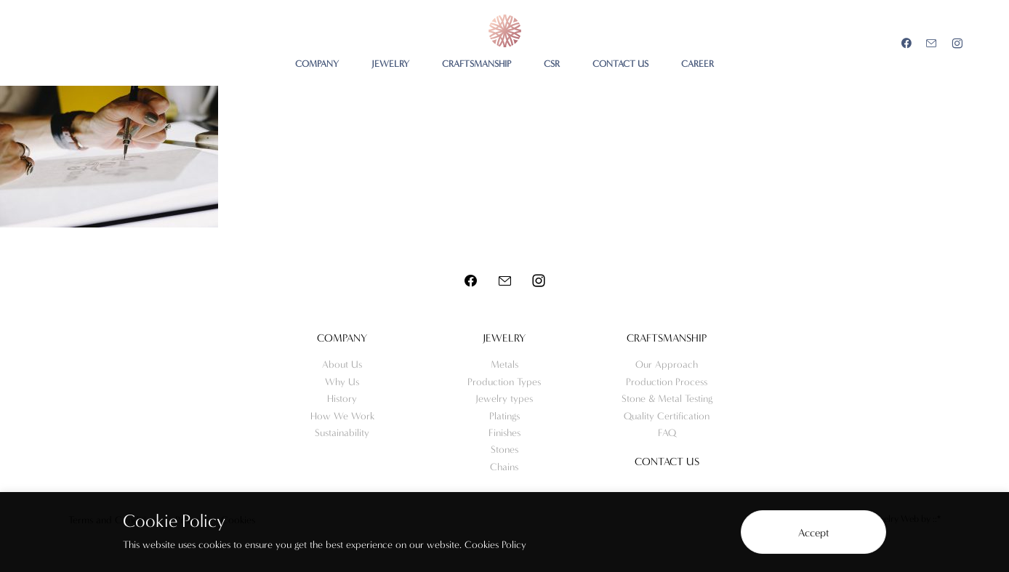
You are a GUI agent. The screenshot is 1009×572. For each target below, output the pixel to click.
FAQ (667, 433)
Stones (504, 449)
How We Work (342, 416)
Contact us (667, 461)
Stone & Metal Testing (667, 398)
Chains (504, 467)
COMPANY (317, 63)
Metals (504, 364)
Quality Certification (666, 416)
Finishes (504, 433)
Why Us (342, 382)
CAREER (697, 63)
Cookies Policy (495, 545)
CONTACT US (620, 63)
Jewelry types (504, 398)
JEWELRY (390, 63)
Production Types (504, 382)
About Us (342, 364)
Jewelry (504, 338)
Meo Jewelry (505, 31)
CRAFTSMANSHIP (476, 63)
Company (342, 338)
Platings (504, 416)
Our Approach (666, 364)
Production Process (666, 382)
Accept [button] (813, 532)
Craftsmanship (667, 338)
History (342, 398)
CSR (552, 63)
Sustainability (342, 433)
